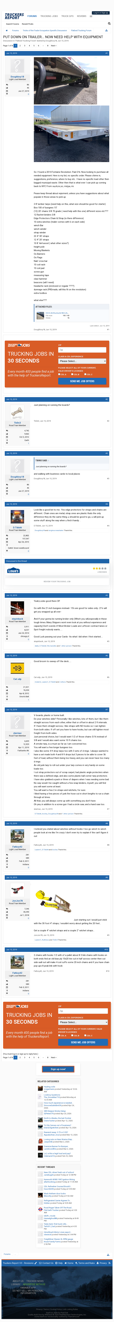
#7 (107, 709)
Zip (59, 345)
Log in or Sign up (101, 13)
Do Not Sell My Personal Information (28, 1292)
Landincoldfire (50, 1149)
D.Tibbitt (17, 527)
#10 (106, 949)
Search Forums (12, 24)
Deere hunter (49, 1121)
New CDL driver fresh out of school (59, 1172)
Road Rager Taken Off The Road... (58, 1208)
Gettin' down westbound (18, 548)
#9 (107, 877)
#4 (107, 504)
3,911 (26, 627)
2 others (62, 682)
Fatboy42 (17, 846)
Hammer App (28, 1288)
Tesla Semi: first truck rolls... (56, 1224)
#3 (107, 453)
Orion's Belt (24, 696)
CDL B (75, 374)
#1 (107, 53)
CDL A (62, 374)
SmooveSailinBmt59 (52, 1105)
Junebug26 (49, 1175)
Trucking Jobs (49, 16)
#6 (107, 655)
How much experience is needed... (58, 1103)
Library (15, 1284)
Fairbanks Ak (23, 750)
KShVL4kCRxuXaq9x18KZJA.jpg (58, 313)
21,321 (26, 687)
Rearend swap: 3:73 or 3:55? (56, 1132)
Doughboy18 (51, 41)
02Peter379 (48, 1113)
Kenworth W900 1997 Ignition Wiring (59, 1179)
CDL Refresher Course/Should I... (58, 1186)
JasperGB (48, 1142)
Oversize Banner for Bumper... (56, 1146)
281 (27, 855)
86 (28, 85)
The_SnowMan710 (52, 1097)
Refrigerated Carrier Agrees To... (57, 1200)
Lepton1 (45, 682)
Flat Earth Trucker (51, 1210)
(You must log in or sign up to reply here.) (20, 1054)
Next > (53, 46)
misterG (38, 682)
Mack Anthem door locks (55, 1193)
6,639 (26, 741)
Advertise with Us (34, 1284)
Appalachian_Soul (52, 1135)
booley (44, 814)
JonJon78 (17, 900)
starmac (17, 733)
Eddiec (47, 1203)
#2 (107, 399)
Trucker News (35, 1281)
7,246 (26, 909)
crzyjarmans (49, 1089)
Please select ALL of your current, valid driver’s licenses (77, 369)
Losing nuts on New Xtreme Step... (58, 1139)
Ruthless (45, 940)
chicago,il (25, 636)
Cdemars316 (49, 1156)
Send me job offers (82, 381)
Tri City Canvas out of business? (57, 1125)
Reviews (81, 16)
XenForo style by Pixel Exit (57, 1313)
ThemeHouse (73, 1316)
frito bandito (51, 646)
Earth (27, 440)
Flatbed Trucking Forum (26, 41)
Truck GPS (67, 16)
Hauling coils (49, 1087)
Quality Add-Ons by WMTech (57, 1315)
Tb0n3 (17, 422)
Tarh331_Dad (49, 1226)
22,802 (26, 535)
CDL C (88, 374)
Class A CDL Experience (70, 356)
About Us (18, 1281)
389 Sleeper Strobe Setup (55, 1111)
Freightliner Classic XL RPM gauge (58, 1239)
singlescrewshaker (56, 530)
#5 (107, 595)
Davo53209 (49, 1189)
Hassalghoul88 (50, 1218)
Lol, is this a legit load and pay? (57, 1153)
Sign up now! (58, 1069)
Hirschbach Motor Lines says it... (58, 1232)
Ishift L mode (49, 1216)
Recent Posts (27, 24)
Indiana (26, 864)
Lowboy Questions (52, 1095)
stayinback (17, 619)
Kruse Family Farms (52, 1242)
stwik (37, 646)
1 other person (66, 646)
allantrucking (49, 1182)
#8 (107, 823)
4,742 (26, 430)
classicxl (47, 1234)
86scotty (47, 1196)
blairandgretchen (51, 1128)
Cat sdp (17, 679)
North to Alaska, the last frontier (57, 1118)
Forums (32, 16)
